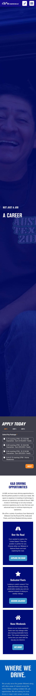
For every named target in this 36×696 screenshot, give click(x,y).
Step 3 (23, 429)
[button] (31, 3)
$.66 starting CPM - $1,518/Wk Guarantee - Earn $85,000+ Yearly (18, 452)
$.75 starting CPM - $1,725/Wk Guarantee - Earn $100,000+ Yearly (18, 440)
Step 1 (6, 429)
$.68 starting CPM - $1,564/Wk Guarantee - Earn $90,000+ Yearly (18, 446)
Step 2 (14, 429)
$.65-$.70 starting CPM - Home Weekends (17, 458)
